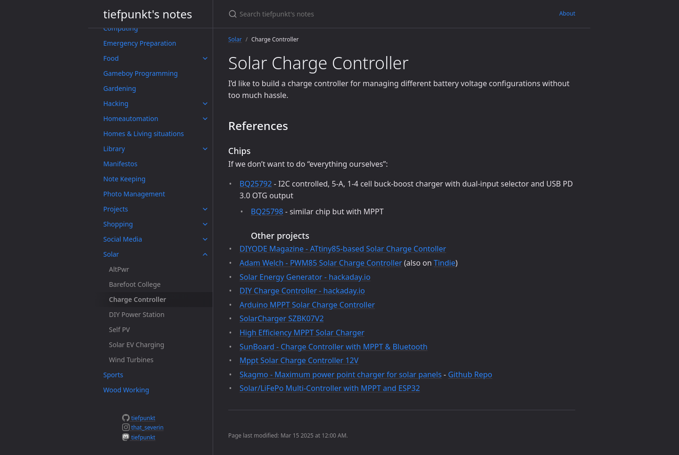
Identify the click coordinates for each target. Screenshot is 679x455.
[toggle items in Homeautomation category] (205, 118)
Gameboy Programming (140, 73)
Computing (120, 28)
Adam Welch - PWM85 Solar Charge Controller (321, 263)
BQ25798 (267, 211)
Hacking (115, 103)
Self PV (119, 329)
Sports (113, 374)
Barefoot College (135, 284)
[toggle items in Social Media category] (205, 239)
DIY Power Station (137, 314)
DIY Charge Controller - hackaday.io (302, 290)
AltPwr (119, 269)
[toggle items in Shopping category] (205, 224)
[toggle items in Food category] (205, 58)
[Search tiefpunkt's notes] (339, 14)
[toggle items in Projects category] (205, 209)
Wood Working (126, 389)
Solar (111, 254)
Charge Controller (137, 299)
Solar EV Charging (136, 344)
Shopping (118, 223)
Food (111, 58)
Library (114, 148)
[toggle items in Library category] (205, 148)
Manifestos (120, 163)
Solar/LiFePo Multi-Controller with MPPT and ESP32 (330, 388)
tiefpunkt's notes (147, 14)
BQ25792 (256, 184)
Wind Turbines (131, 359)
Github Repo (470, 374)
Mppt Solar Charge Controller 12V (299, 360)
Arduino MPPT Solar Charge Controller (307, 305)
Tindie (444, 263)
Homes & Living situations (143, 133)
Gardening (119, 88)
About (567, 13)
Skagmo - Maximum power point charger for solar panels (341, 374)
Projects (115, 208)
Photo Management (134, 193)
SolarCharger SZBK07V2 (282, 318)
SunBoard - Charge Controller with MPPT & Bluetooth (334, 346)
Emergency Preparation (139, 43)
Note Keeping (124, 178)
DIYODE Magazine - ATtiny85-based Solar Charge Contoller (343, 249)
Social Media (122, 239)
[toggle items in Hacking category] (205, 103)
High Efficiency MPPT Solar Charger (302, 332)
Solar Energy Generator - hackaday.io (305, 277)
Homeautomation (130, 118)
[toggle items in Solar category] (205, 254)
